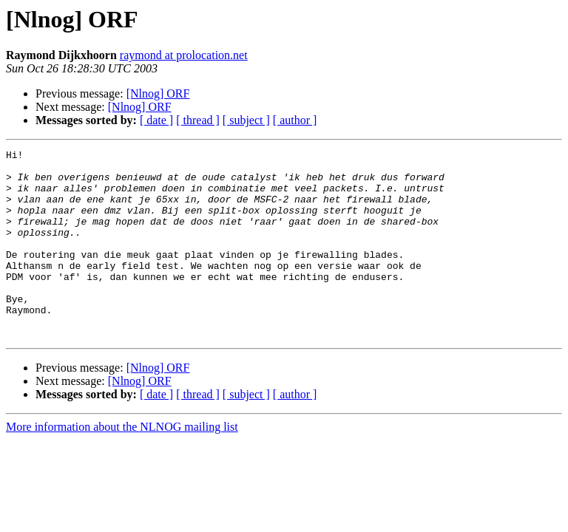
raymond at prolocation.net (184, 55)
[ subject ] (246, 120)
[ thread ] (198, 120)
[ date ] (156, 120)
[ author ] (295, 120)
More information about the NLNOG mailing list (122, 464)
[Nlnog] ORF (158, 93)
